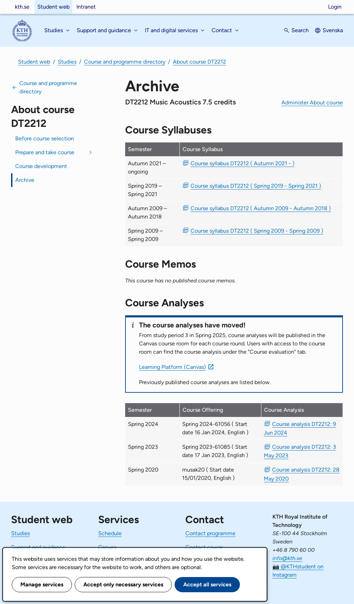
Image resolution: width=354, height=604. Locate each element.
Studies (67, 61)
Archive (24, 180)
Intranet (86, 6)
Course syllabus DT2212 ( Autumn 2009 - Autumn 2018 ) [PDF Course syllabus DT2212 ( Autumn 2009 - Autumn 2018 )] (260, 208)
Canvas (107, 547)
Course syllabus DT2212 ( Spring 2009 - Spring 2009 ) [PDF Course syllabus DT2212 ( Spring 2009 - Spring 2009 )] (256, 230)
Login (335, 6)
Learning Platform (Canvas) (172, 367)
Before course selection (44, 138)
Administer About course (312, 102)
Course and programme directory (124, 61)
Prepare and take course (44, 152)
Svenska (333, 30)
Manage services (41, 584)
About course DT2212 (199, 61)
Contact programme (210, 533)
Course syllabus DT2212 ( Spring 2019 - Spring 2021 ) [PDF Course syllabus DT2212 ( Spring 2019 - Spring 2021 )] (255, 186)
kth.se (22, 6)
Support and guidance (38, 547)
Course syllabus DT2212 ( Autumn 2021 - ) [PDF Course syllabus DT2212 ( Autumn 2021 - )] (242, 163)
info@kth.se (287, 558)
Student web (53, 6)
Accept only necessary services (123, 584)
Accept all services (207, 584)
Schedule (110, 533)
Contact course (204, 547)
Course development (41, 166)
